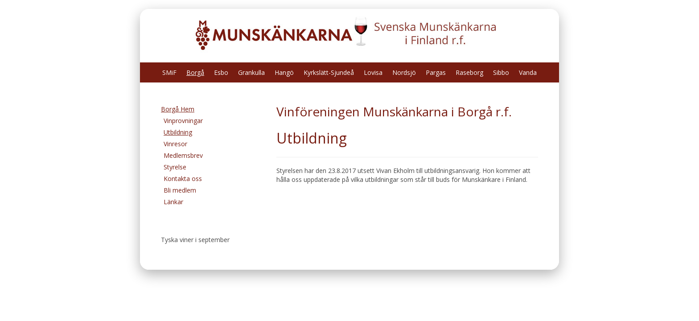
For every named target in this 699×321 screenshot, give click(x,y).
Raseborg (469, 72)
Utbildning (178, 132)
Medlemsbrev (183, 155)
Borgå (195, 72)
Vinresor (175, 144)
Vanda (528, 72)
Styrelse (175, 167)
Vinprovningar (183, 120)
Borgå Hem (177, 109)
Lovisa (373, 72)
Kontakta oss (183, 178)
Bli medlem (180, 190)
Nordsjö (404, 72)
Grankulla (251, 72)
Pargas (436, 72)
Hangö (284, 72)
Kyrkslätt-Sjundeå (329, 72)
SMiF (169, 72)
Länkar (173, 202)
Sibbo (501, 72)
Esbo (221, 72)
